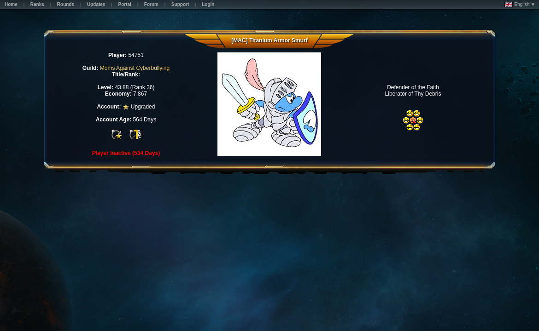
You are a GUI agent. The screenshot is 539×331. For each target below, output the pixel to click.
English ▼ (519, 4)
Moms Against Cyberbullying (135, 68)
